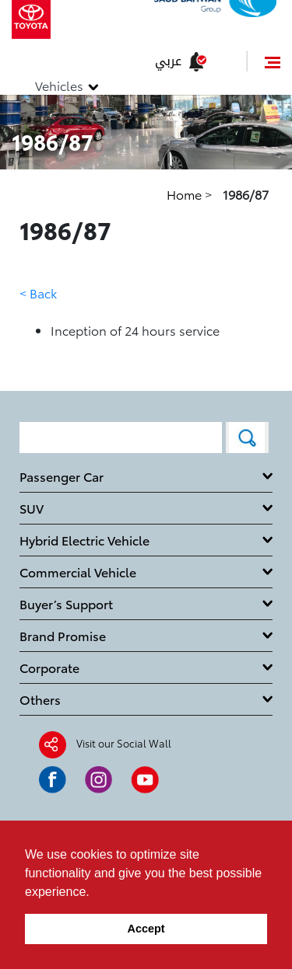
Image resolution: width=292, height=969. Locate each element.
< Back (38, 293)
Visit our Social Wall (123, 742)
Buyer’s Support (66, 603)
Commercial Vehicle (77, 571)
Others (40, 699)
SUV (31, 508)
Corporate (49, 667)
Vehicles (59, 85)
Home (186, 194)
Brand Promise (62, 635)
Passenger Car (61, 476)
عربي (168, 61)
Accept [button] (146, 928)
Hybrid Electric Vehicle (84, 540)
